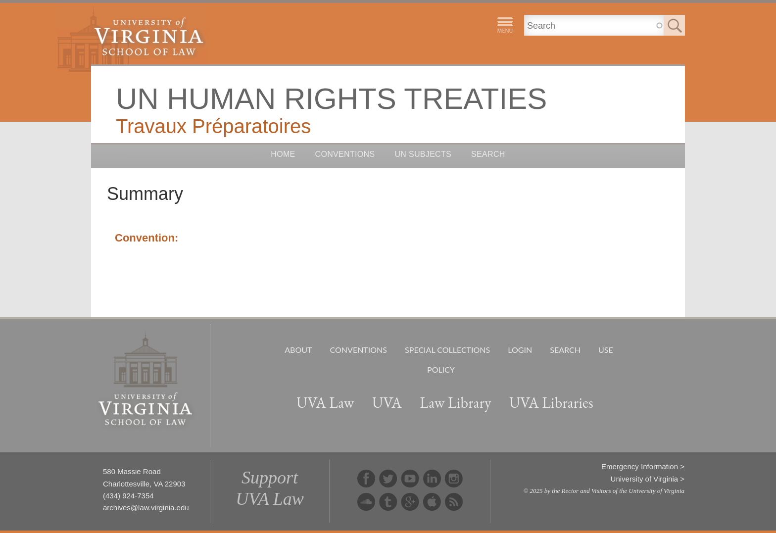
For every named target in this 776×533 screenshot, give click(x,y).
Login (520, 349)
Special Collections (447, 349)
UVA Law (325, 402)
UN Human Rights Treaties (331, 98)
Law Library (455, 402)
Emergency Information (639, 466)
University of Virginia (644, 479)
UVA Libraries (551, 402)
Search (488, 154)
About (298, 349)
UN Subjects (422, 154)
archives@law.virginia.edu (146, 507)
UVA (387, 402)
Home (283, 154)
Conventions (345, 154)
